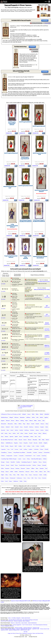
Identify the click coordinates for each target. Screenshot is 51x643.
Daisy (28, 458)
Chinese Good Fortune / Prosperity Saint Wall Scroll (40, 257)
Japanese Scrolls (35, 628)
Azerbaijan (26, 436)
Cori (34, 455)
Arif (18, 433)
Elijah (2, 474)
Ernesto (44, 478)
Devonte (23, 468)
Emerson (35, 474)
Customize (44, 20)
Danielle (13, 462)
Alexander (3, 423)
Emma (6, 478)
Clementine (47, 452)
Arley (22, 433)
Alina (15, 423)
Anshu (16, 430)
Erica (29, 478)
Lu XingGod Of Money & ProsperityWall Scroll (12, 226)
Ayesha (11, 436)
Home (9, 617)
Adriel (41, 417)
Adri (37, 417)
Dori (46, 468)
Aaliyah (24, 414)
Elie (45, 471)
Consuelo (21, 455)
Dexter (28, 468)
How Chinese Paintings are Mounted (30, 619)
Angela (42, 427)
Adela (33, 417)
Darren (3, 465)
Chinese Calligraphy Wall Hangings (8, 628)
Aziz (39, 436)
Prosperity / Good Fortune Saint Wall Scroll (10, 256)
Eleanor (27, 471)
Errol (6, 481)
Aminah (8, 427)
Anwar (37, 430)
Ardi (2, 433)
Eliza (14, 474)
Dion (37, 468)
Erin (36, 478)
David (12, 465)
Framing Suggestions (17, 624)
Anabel (17, 427)
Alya (24, 423)
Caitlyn (20, 446)
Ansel (12, 430)
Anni (8, 430)
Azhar (31, 436)
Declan (34, 465)
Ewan (10, 481)
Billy (43, 439)
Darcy (40, 462)
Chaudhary (4, 452)
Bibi (40, 439)
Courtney (44, 455)
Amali (32, 423)
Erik (32, 478)
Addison (28, 417)
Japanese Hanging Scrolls (14, 629)
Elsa (26, 474)
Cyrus (24, 458)
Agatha (46, 417)
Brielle (40, 443)
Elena (32, 471)
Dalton (45, 458)
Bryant (11, 446)
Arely (6, 433)
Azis (36, 436)
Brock (2, 446)
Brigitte (45, 443)
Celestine (36, 449)
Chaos (41, 449)
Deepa (39, 465)
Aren (10, 433)
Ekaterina (21, 471)
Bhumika (35, 439)
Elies (48, 471)
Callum (28, 446)
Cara (8, 449)
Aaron (28, 414)
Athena (44, 433)
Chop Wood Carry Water (19, 452)
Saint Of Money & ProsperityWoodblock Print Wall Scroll (25, 221)
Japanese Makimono (27, 627)
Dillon (32, 468)
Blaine (2, 443)
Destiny (17, 468)
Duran (7, 471)
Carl (12, 449)
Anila (46, 427)
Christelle (29, 452)
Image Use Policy (11, 633)
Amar (47, 423)
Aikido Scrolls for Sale (24, 629)
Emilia (45, 474)
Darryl (7, 465)
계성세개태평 (47, 23)
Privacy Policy (19, 633)
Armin (26, 433)
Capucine (3, 449)
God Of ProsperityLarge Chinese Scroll (25, 158)
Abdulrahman (4, 417)
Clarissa (40, 452)
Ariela (14, 433)
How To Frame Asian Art (27, 624)
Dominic (42, 468)
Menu (47, 2)
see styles (3, 283)
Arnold (30, 433)
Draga (2, 471)
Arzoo (35, 433)
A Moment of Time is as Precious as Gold (11, 414)
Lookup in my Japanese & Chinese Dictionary (25, 406)
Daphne (35, 462)
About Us (13, 622)
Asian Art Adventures (32, 622)
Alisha (20, 423)
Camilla (42, 446)
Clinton (3, 455)
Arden (46, 430)
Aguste (2, 420)
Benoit (20, 439)
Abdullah (46, 414)
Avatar (6, 436)
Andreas (31, 427)
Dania (7, 462)
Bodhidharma (9, 443)
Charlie (46, 449)
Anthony (27, 430)
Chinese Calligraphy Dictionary (7, 625)
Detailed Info (9, 133)
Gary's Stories (24, 622)
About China (18, 622)
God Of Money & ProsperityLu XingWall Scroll (25, 257)
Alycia (28, 423)
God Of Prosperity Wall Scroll (25, 122)
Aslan (39, 433)
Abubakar (22, 417)
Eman (30, 474)
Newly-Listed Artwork (25, 617)
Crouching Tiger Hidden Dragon (9, 458)
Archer (42, 430)
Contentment (28, 455)
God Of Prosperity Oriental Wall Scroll (39, 153)
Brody (6, 446)
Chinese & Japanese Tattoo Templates (22, 620)
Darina (44, 462)
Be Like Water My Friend (7, 439)
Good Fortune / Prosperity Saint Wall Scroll (41, 191)
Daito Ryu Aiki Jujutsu (36, 458)
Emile (40, 474)
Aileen (17, 420)
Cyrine (19, 458)
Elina (6, 474)
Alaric (39, 420)
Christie (35, 452)
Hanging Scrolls (36, 627)
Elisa (10, 474)
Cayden (30, 449)
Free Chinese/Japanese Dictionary (40, 624)
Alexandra (10, 423)
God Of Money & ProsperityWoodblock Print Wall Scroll (39, 220)
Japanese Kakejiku (19, 627)
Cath (21, 449)
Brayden (26, 443)
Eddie (11, 471)
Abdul (41, 414)
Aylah (16, 436)
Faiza (25, 481)
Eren (25, 478)
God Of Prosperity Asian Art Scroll (25, 185)
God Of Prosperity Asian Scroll (39, 126)
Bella (16, 439)
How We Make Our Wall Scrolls (15, 619)
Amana (42, 423)
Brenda (35, 443)
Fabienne (15, 481)
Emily (2, 478)
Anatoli (26, 427)
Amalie (37, 423)
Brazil (30, 443)
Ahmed (8, 420)
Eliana (40, 471)
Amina (2, 427)
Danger (3, 462)
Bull (16, 446)
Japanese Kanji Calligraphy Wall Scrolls (20, 600)
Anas (21, 427)
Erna (39, 478)
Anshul (21, 430)
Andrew (37, 427)
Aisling (22, 420)
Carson (16, 449)
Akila (35, 420)
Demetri (7, 468)
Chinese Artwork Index (44, 628)
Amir (12, 427)
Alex (43, 420)
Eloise (22, 474)
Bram (21, 443)
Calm (33, 446)
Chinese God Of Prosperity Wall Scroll (9, 187)
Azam (20, 436)
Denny (12, 468)
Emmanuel (12, 478)
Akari (26, 420)
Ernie (2, 481)
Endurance (19, 478)
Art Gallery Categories (16, 617)
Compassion (9, 455)
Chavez (10, 452)
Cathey (25, 449)
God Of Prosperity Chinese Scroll (11, 153)
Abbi (33, 414)
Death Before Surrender (25, 465)
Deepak (44, 465)
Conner (15, 455)
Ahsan (12, 420)
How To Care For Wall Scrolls (7, 620)
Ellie (18, 474)
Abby (37, 414)
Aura (2, 436)
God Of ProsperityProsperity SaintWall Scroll (12, 123)
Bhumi (29, 439)
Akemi (31, 420)
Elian (36, 471)
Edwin (16, 471)
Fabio (21, 481)
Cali (24, 446)
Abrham (16, 417)
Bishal (47, 439)
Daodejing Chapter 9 (27, 462)
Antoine (32, 430)
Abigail (11, 417)
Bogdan (16, 443)
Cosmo (38, 455)
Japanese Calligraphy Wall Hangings (23, 628)
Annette (3, 430)
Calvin (37, 446)
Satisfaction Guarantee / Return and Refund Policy (32, 633)
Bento (25, 439)
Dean (16, 465)
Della (2, 468)
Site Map (25, 631)
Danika (18, 462)
